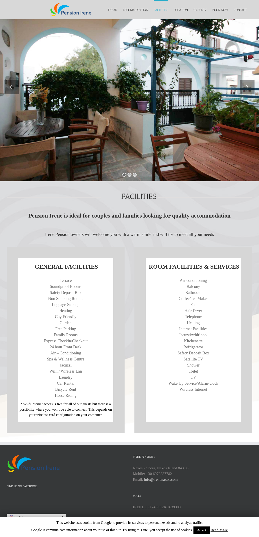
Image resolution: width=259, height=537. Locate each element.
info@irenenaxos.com (161, 479)
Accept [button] (201, 530)
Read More (219, 530)
